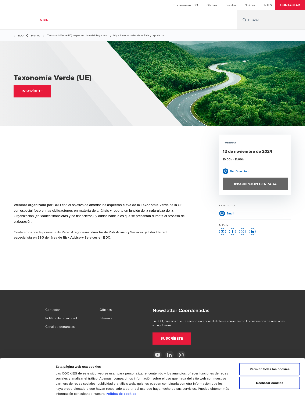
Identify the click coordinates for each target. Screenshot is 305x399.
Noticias (250, 5)
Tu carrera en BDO (185, 5)
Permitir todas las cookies (270, 349)
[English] (264, 5)
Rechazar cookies (269, 363)
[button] (290, 5)
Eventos (231, 5)
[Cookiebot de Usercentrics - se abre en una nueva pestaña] (27, 391)
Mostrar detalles (227, 390)
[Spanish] (270, 5)
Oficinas (212, 5)
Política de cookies (121, 373)
